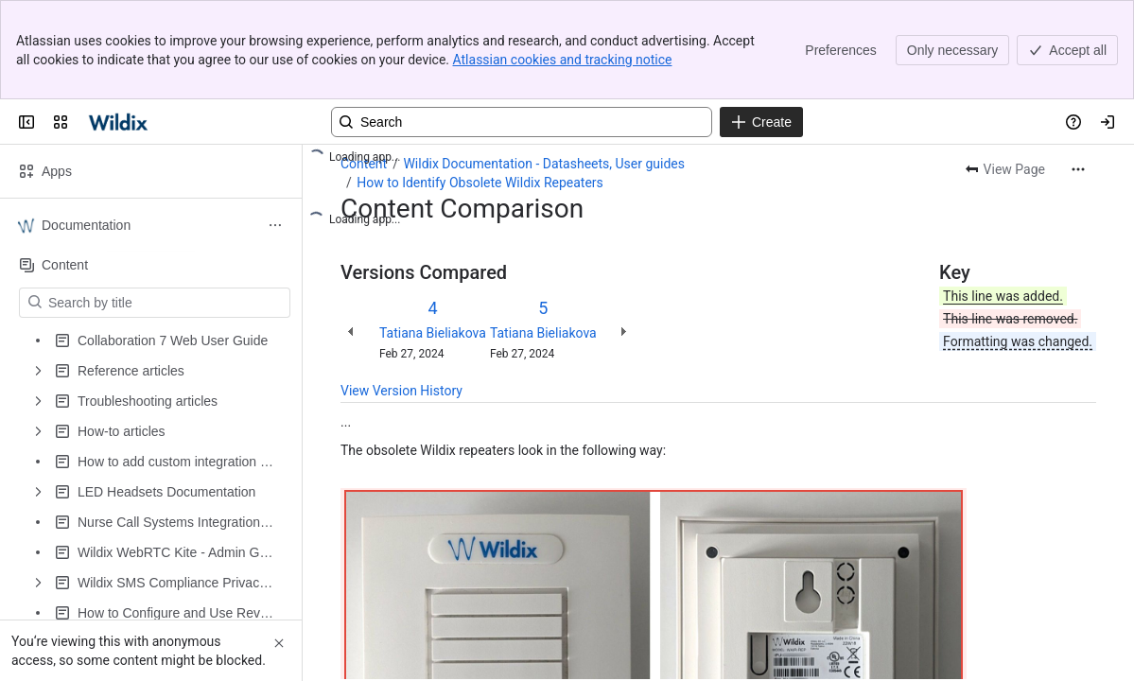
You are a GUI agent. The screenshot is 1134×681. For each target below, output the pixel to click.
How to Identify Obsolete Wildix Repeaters (480, 182)
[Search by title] (166, 302)
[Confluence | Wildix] (119, 122)
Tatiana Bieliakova (432, 332)
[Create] (761, 122)
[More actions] (1078, 169)
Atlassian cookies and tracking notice (562, 59)
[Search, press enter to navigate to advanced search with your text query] (521, 122)
